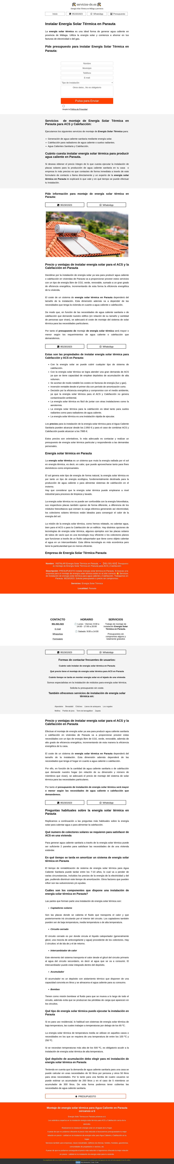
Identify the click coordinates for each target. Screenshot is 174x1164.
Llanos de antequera (92, 706)
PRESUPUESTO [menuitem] (85, 1096)
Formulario (58, 639)
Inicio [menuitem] (55, 14)
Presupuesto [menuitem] (117, 14)
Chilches (78, 706)
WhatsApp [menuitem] (97, 14)
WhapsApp (58, 634)
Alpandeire (59, 706)
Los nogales (107, 706)
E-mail (58, 629)
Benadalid (69, 706)
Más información (85, 1162)
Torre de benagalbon (85, 711)
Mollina (57, 711)
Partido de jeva (68, 711)
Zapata (98, 711)
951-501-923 (58, 624)
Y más (92, 1162)
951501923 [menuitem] (76, 14)
